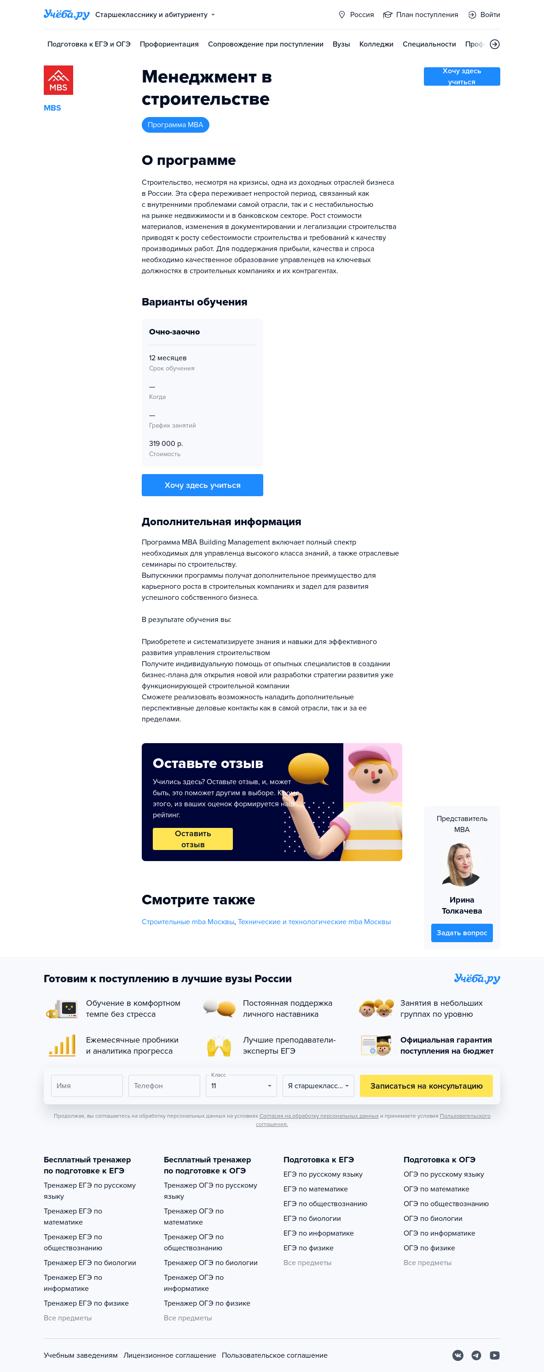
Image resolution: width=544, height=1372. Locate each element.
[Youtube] (494, 1355)
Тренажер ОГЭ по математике (194, 1217)
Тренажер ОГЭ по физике (207, 1303)
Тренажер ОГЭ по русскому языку (210, 1191)
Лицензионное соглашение (169, 1355)
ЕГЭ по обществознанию (325, 1203)
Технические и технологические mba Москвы (314, 921)
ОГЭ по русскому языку (444, 1174)
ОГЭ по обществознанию (446, 1203)
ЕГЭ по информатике (319, 1233)
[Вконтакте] (457, 1355)
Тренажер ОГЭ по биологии (211, 1262)
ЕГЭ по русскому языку (323, 1174)
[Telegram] (476, 1355)
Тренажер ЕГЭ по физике (86, 1303)
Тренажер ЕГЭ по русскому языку (90, 1191)
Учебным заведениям (81, 1355)
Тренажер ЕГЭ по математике (73, 1217)
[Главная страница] (67, 14)
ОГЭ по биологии (433, 1218)
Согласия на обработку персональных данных (319, 1116)
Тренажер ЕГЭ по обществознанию (73, 1242)
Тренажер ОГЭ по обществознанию (194, 1242)
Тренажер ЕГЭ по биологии (90, 1262)
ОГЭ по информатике (439, 1233)
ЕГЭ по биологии (312, 1218)
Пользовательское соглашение (275, 1355)
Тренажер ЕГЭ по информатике (73, 1283)
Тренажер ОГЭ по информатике (194, 1283)
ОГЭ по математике (436, 1189)
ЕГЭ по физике (309, 1248)
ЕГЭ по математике (316, 1189)
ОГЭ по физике (429, 1248)
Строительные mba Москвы (188, 921)
